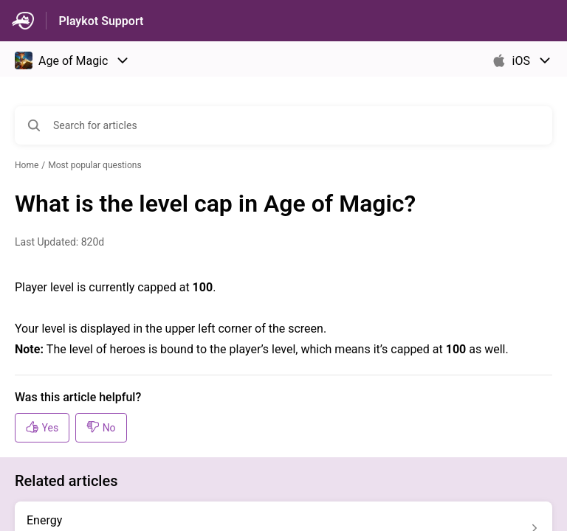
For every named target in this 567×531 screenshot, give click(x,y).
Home (26, 165)
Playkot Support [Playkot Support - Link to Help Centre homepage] (100, 21)
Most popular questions (94, 165)
